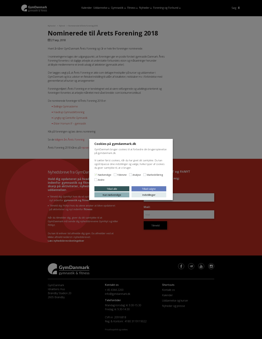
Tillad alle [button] (112, 188)
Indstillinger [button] (149, 194)
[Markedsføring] (144, 174)
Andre (101, 179)
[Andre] (95, 179)
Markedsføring (155, 174)
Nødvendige (104, 174)
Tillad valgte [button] (149, 188)
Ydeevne (122, 174)
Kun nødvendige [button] (112, 194)
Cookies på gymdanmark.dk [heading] (115, 144)
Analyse (137, 174)
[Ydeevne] (115, 174)
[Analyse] (130, 174)
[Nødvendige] (95, 174)
